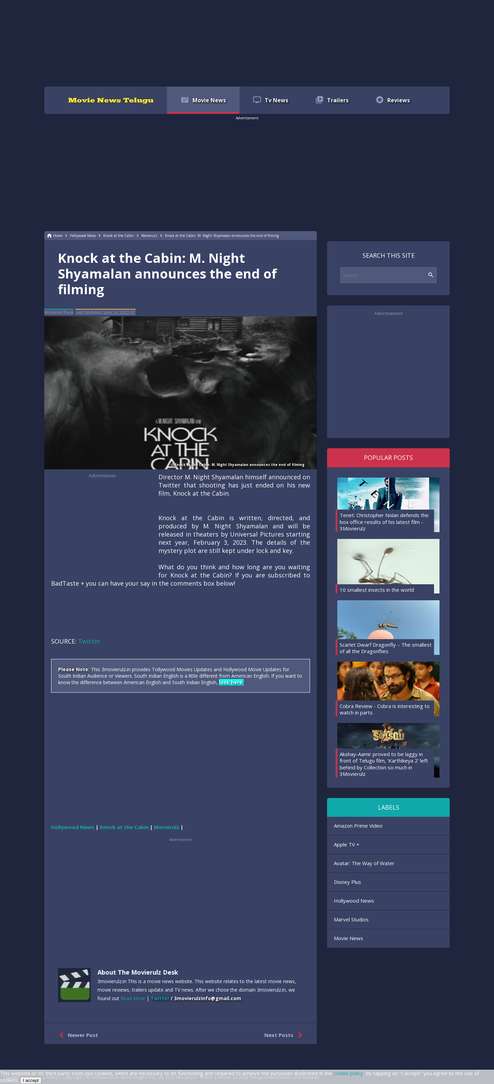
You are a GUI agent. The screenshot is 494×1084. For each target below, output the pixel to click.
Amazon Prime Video (358, 825)
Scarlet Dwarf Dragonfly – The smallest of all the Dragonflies (386, 648)
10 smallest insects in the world (377, 589)
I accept (31, 1080)
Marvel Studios (351, 919)
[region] (247, 42)
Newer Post (77, 1035)
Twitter (89, 641)
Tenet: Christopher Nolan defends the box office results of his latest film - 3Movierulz (384, 522)
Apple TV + (346, 844)
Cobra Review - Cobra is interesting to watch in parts (385, 709)
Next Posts (284, 1035)
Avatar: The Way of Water (364, 863)
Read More (133, 998)
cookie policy (348, 1073)
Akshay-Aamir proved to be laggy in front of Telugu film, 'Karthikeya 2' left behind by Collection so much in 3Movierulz (384, 764)
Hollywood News (354, 900)
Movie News (348, 938)
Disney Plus (347, 881)
